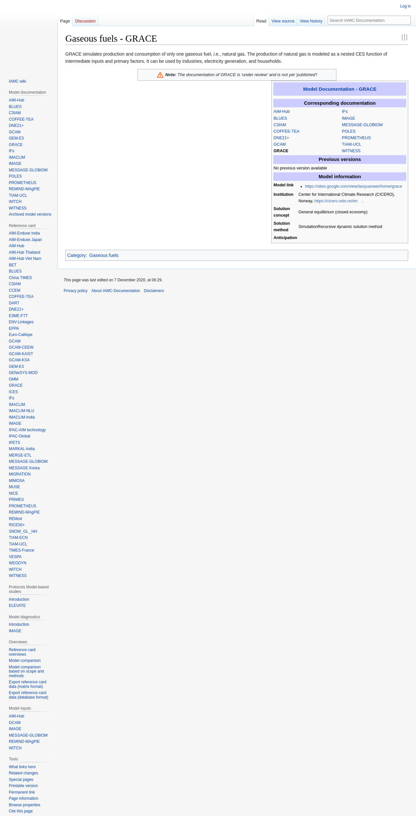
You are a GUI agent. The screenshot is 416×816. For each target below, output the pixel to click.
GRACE (281, 151)
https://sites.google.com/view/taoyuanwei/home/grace (353, 186)
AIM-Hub (282, 111)
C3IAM (280, 125)
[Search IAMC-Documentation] (369, 20)
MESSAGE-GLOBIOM (362, 125)
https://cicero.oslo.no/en (336, 201)
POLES (349, 131)
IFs (345, 111)
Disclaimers (154, 290)
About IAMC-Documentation (115, 290)
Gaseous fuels (104, 255)
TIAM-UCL (351, 144)
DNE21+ (281, 138)
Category (76, 255)
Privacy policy (75, 290)
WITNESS (351, 151)
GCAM (280, 144)
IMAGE (348, 118)
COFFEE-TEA (287, 131)
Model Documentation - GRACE (340, 89)
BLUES (280, 118)
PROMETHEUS (356, 138)
